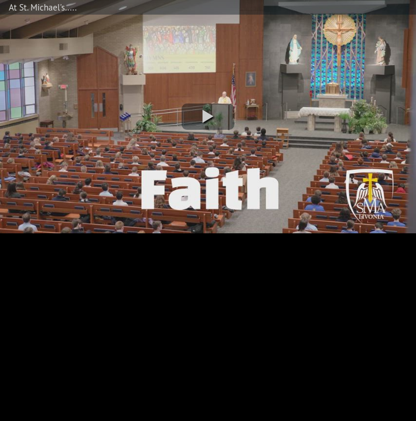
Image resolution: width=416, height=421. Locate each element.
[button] (208, 116)
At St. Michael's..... (43, 7)
